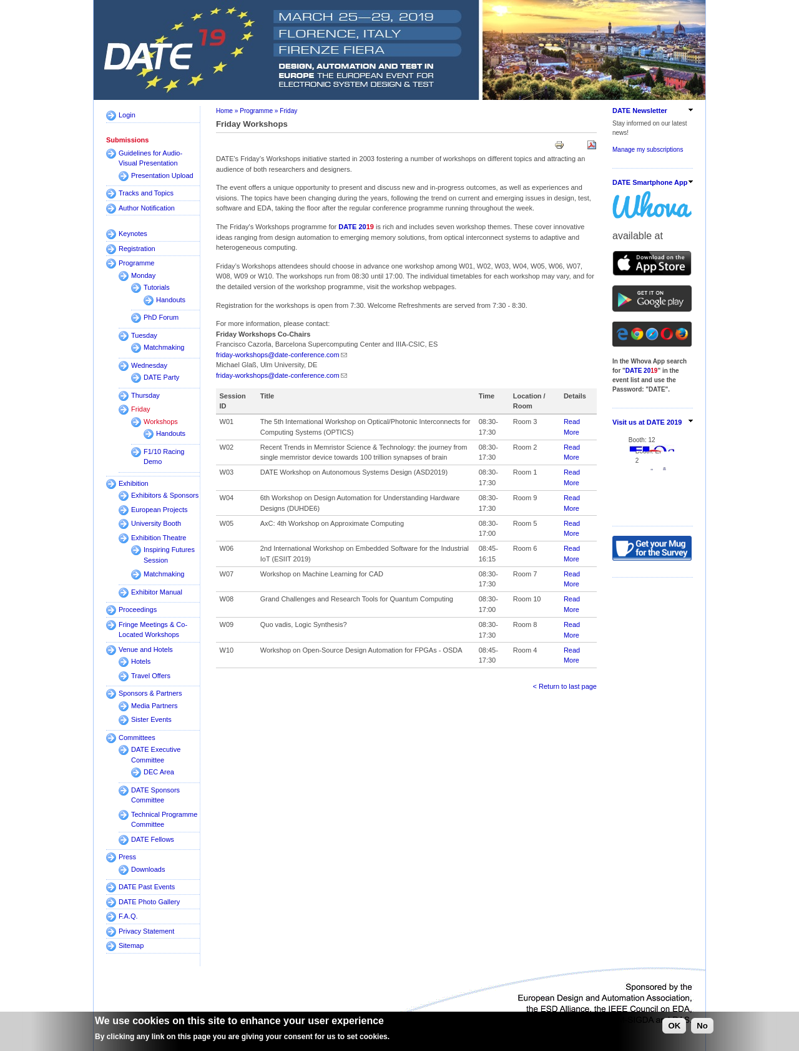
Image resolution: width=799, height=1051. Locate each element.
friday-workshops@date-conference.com (278, 354)
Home (224, 110)
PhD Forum (161, 317)
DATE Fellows (152, 839)
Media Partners (154, 705)
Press (127, 857)
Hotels (140, 661)
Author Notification (147, 208)
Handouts (170, 299)
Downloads (148, 869)
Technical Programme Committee (164, 820)
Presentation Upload (162, 175)
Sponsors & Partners (150, 693)
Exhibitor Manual (156, 592)
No (702, 1025)
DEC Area (159, 772)
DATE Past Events (147, 887)
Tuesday (144, 335)
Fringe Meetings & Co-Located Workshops (153, 630)
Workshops (161, 421)
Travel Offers (150, 675)
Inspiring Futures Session (169, 555)
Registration (137, 248)
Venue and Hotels (146, 649)
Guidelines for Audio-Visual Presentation (150, 158)
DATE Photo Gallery (149, 901)
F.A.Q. (128, 916)
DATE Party (161, 377)
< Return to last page (565, 686)
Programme (136, 263)
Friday (140, 409)
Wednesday (149, 365)
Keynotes (133, 233)
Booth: (622, 434)
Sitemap (131, 945)
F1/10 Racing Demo (164, 457)
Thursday (145, 395)
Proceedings (138, 609)
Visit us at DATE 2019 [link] (647, 422)
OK (674, 1025)
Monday (143, 275)
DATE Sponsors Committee (155, 795)
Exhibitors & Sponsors (165, 495)
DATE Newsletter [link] (639, 110)
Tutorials (157, 287)
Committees (137, 737)
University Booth (156, 523)
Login (127, 115)
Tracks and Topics (146, 193)
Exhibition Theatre (158, 537)
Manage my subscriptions (647, 149)
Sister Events (151, 719)
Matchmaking (164, 347)
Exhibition (134, 483)
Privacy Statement (146, 931)
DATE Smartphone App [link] (649, 182)
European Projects (159, 509)
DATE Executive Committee (155, 755)
